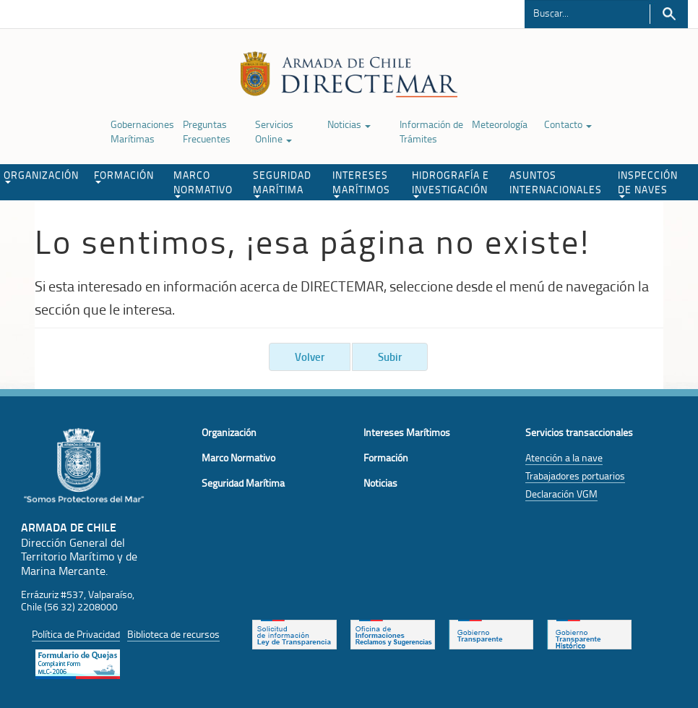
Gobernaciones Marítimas (142, 131)
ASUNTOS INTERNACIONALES (555, 182)
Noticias (349, 124)
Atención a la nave (564, 457)
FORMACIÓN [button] (124, 176)
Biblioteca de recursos (173, 634)
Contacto (568, 124)
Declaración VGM (561, 493)
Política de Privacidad (76, 634)
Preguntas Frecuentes (206, 131)
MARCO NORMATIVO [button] (203, 183)
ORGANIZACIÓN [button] (41, 176)
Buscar (669, 14)
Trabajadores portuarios (575, 475)
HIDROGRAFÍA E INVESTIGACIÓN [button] (450, 183)
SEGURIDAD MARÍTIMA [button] (282, 183)
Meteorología (499, 124)
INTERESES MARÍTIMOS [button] (361, 183)
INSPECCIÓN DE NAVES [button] (648, 183)
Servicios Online (274, 131)
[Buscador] (587, 12)
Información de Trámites (431, 131)
